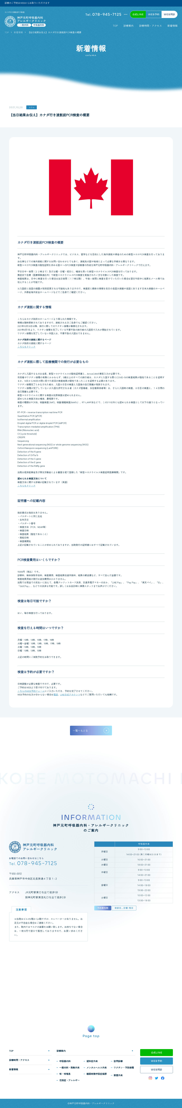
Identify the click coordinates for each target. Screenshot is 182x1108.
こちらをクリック (26, 346)
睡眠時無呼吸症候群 (97, 1073)
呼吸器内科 (65, 1061)
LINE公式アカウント (70, 694)
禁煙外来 (118, 1075)
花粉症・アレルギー (69, 1080)
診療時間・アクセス (150, 25)
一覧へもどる (80, 730)
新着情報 (172, 25)
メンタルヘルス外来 (97, 1067)
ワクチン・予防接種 (124, 1067)
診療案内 (128, 25)
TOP (115, 25)
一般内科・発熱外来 (69, 1067)
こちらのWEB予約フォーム (31, 691)
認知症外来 (92, 1061)
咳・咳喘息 (65, 1073)
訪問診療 (118, 1061)
